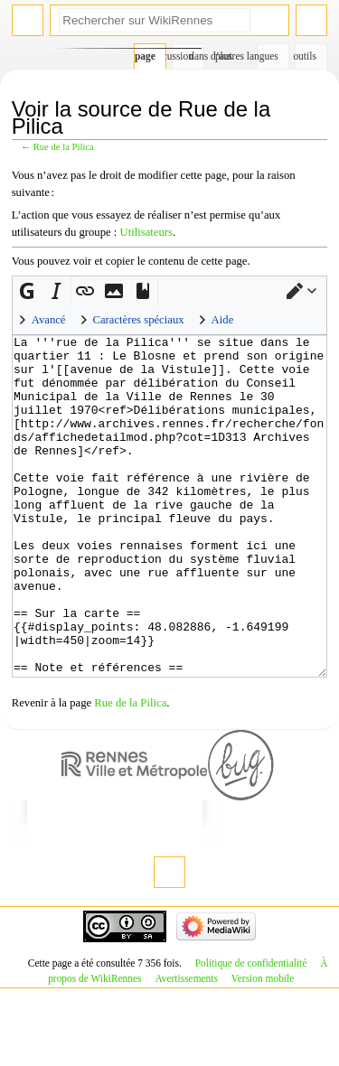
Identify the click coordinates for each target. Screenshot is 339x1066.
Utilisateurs (147, 232)
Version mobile (262, 1046)
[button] (302, 290)
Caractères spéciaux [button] (138, 319)
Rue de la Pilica (63, 147)
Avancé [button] (49, 319)
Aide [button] (223, 319)
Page (145, 56)
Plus (223, 56)
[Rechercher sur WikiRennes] (154, 20)
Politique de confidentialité (251, 1030)
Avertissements (186, 1046)
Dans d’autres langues (268, 56)
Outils (306, 56)
